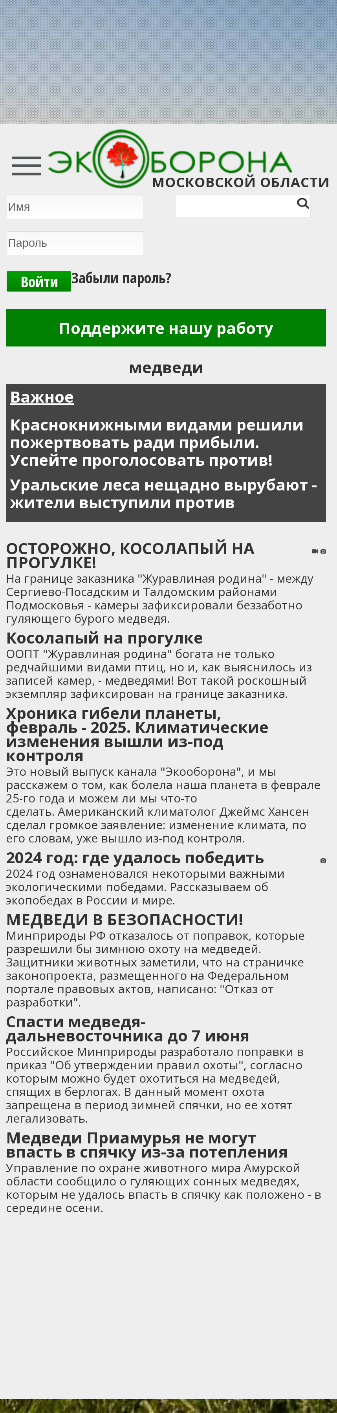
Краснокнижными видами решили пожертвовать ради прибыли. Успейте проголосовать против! (157, 442)
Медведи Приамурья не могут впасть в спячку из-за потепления (147, 1144)
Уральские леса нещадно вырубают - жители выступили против (163, 493)
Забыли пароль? (121, 277)
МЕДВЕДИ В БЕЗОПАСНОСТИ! (124, 919)
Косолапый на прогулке (104, 637)
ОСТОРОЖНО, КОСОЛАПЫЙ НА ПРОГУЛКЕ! (130, 555)
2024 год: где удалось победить (135, 857)
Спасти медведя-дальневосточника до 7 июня (127, 1028)
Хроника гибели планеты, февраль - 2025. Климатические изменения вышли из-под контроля (137, 734)
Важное (42, 396)
